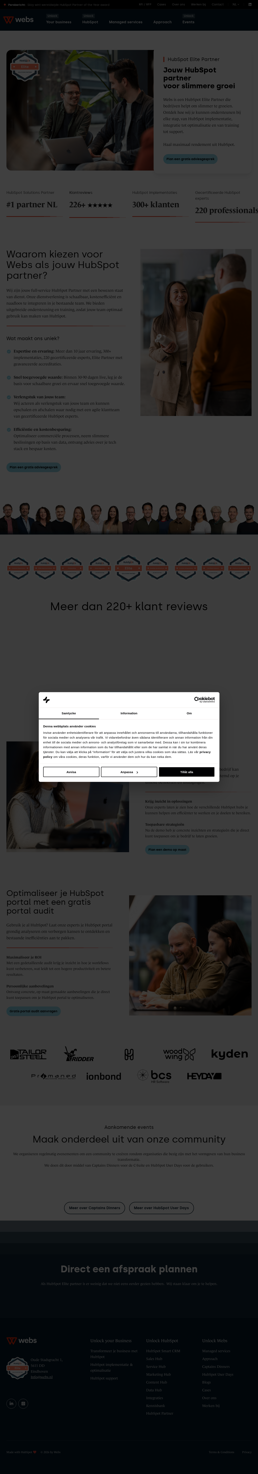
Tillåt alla (186, 772)
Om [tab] (189, 713)
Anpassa (129, 772)
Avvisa (71, 772)
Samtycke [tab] (69, 713)
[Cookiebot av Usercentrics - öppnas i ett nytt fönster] (197, 700)
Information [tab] (129, 713)
